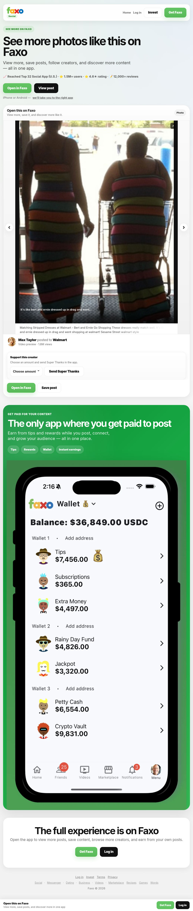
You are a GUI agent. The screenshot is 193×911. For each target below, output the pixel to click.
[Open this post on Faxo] (96, 222)
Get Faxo (175, 12)
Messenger (54, 882)
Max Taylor (27, 340)
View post (46, 88)
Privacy (113, 877)
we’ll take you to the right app (53, 97)
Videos (99, 882)
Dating (70, 882)
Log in (137, 12)
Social (38, 882)
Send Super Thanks (64, 371)
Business (84, 882)
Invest (153, 12)
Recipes (131, 882)
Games (143, 882)
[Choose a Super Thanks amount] (26, 371)
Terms (101, 877)
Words (154, 882)
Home (127, 12)
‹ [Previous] (9, 227)
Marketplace (116, 882)
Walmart (60, 340)
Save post (49, 388)
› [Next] (184, 227)
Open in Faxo (17, 88)
